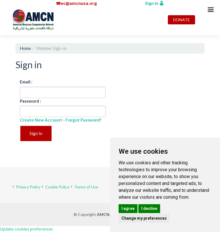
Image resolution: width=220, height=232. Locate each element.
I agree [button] (128, 208)
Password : (30, 101)
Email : (26, 81)
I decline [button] (149, 208)
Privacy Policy (28, 186)
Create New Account (41, 119)
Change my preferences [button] (144, 218)
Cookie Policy (57, 186)
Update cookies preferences (26, 228)
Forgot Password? (83, 119)
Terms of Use (86, 186)
